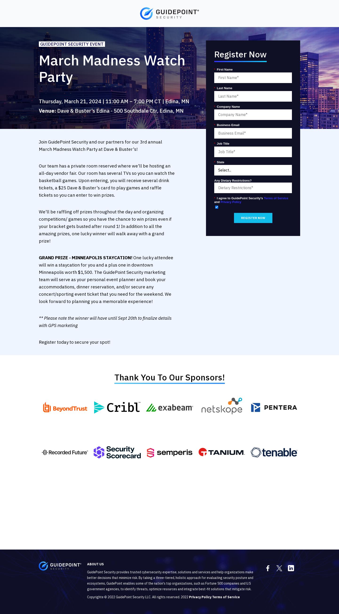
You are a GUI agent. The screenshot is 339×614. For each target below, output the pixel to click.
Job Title (221, 144)
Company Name (227, 107)
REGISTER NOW (253, 218)
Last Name (223, 88)
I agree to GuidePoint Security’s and (251, 200)
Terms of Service (276, 198)
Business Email (226, 125)
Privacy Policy (231, 202)
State (219, 162)
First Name (223, 70)
